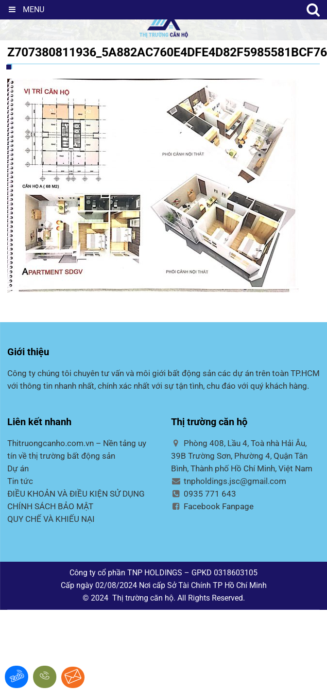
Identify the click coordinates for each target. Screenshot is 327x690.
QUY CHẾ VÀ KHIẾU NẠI (51, 519)
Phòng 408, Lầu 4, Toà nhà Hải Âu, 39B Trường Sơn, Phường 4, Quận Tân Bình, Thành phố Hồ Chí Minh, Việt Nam (241, 455)
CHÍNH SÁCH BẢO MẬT (50, 506)
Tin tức (20, 481)
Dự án (18, 468)
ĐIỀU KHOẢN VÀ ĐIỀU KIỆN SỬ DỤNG (76, 494)
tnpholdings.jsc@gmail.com (229, 481)
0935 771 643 (204, 494)
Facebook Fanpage (212, 506)
